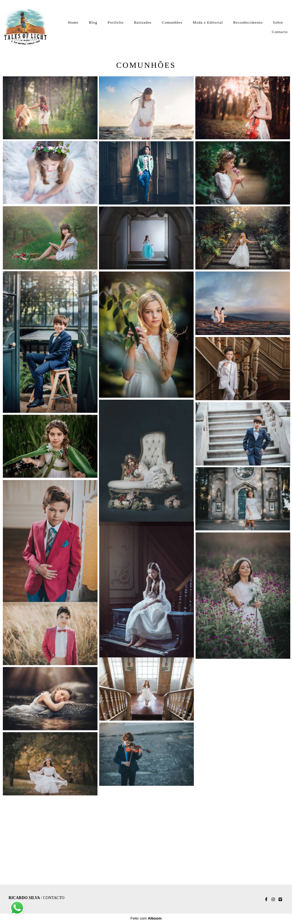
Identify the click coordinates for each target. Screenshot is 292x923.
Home (73, 22)
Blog (93, 22)
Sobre (278, 22)
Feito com (145, 918)
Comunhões (172, 22)
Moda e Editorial (208, 22)
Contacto (280, 32)
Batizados (142, 22)
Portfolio (116, 22)
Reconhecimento (248, 22)
